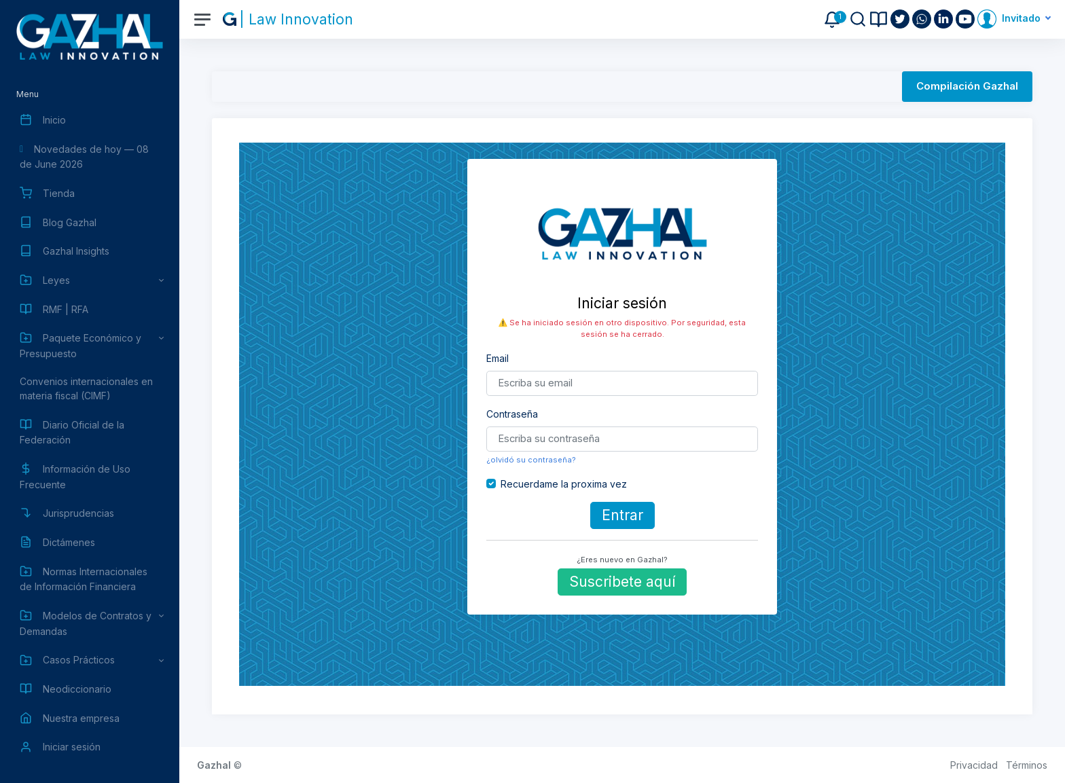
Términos (1026, 765)
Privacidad (974, 765)
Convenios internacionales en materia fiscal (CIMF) (86, 388)
